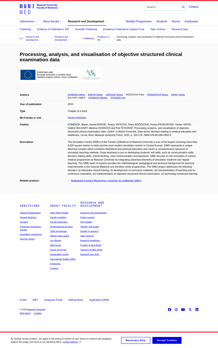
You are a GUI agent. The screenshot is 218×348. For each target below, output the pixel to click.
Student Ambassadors (30, 213)
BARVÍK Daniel (95, 94)
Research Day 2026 (89, 254)
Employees (191, 21)
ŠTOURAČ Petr (117, 97)
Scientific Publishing (86, 29)
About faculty (63, 205)
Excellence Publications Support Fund (123, 29)
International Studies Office (63, 259)
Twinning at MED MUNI (91, 250)
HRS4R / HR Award (89, 227)
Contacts (54, 268)
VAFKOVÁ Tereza (114, 94)
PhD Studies (86, 222)
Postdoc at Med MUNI (90, 245)
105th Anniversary (58, 231)
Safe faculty (55, 245)
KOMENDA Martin (76, 94)
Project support (87, 217)
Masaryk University (36, 309)
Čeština (193, 6)
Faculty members (58, 217)
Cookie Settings (72, 343)
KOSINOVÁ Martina (97, 97)
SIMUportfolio (75, 300)
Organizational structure (61, 227)
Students (161, 21)
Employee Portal (53, 300)
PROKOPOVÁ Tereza (157, 94)
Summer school (27, 239)
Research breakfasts (90, 240)
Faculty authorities (58, 222)
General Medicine (28, 217)
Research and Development (92, 204)
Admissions (30, 205)
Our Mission (55, 240)
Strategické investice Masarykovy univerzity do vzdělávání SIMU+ (106, 180)
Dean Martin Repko (59, 213)
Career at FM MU (58, 250)
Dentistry (24, 222)
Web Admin (25, 313)
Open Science (158, 29)
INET (35, 300)
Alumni (176, 21)
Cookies (38, 313)
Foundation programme (31, 234)
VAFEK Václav (178, 94)
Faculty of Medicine (77, 117)
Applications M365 (99, 300)
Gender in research (89, 231)
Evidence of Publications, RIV (53, 29)
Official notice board (59, 236)
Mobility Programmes (139, 21)
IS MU (23, 300)
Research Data (180, 29)
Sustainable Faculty (59, 254)
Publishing (25, 29)
